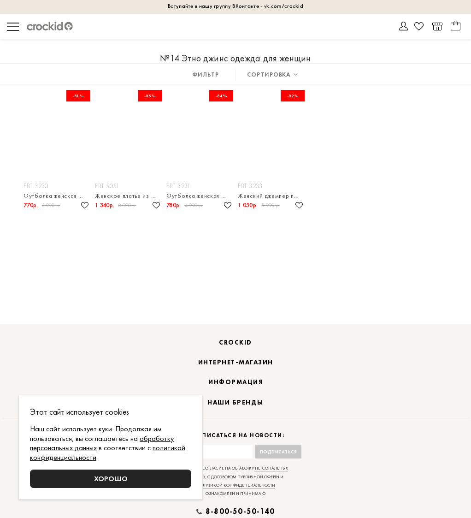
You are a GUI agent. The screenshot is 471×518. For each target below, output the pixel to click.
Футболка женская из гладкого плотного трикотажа (199, 196)
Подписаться (278, 452)
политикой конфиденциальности (235, 485)
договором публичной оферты (245, 477)
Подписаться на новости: (236, 435)
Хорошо (111, 478)
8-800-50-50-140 (240, 511)
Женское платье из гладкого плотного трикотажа (128, 196)
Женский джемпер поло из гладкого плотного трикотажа (271, 196)
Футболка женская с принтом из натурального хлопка (57, 196)
